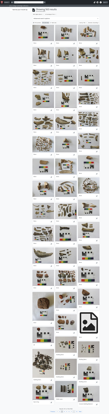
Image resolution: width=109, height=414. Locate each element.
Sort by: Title (82, 22)
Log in (104, 2)
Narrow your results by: (20, 10)
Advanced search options (42, 18)
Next (80, 411)
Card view (46, 22)
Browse (6, 2)
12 (76, 411)
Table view (53, 22)
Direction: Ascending (93, 22)
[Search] (28, 2)
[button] (94, 2)
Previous (53, 411)
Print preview (37, 22)
